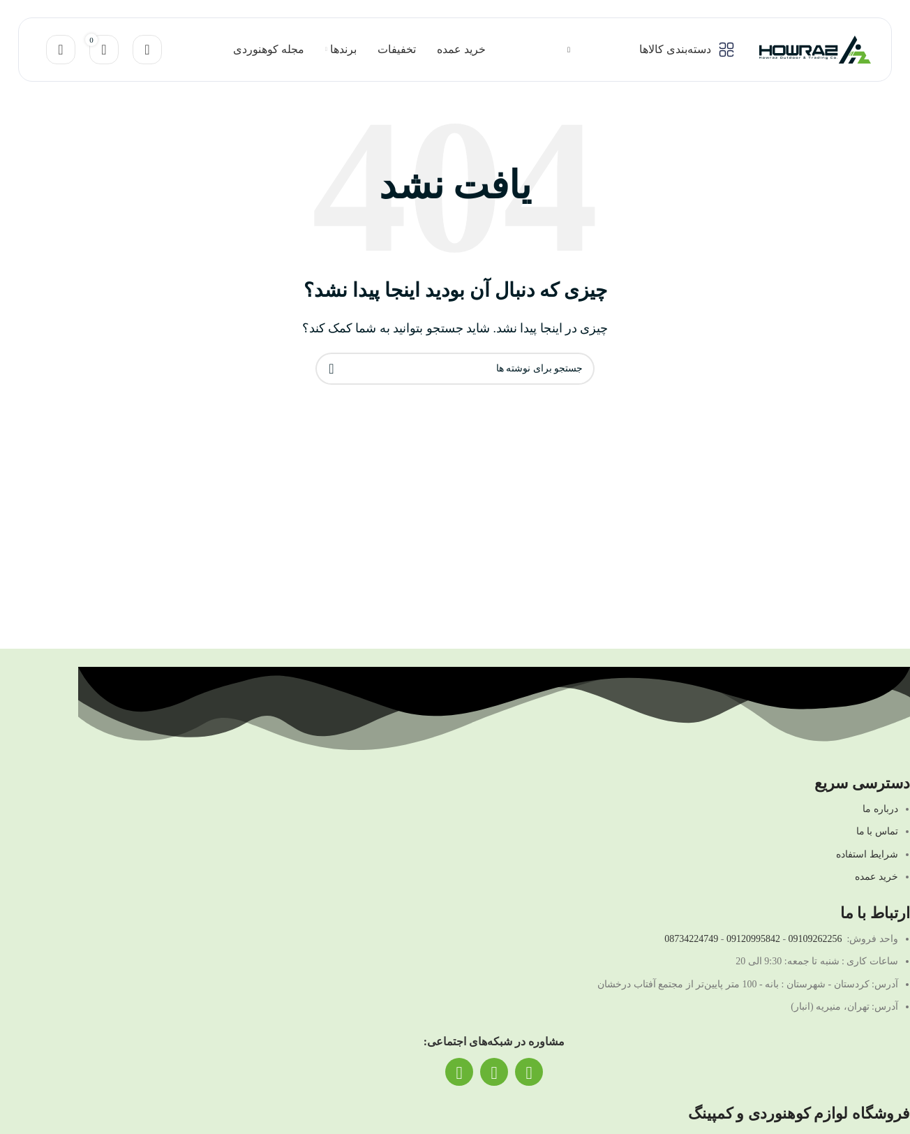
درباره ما (880, 809)
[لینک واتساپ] (494, 1072)
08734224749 (691, 939)
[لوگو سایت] (815, 48)
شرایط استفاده (867, 854)
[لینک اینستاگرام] (529, 1072)
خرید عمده (876, 876)
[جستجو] (147, 50)
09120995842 (753, 939)
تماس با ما (877, 831)
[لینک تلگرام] (459, 1072)
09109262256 (815, 939)
